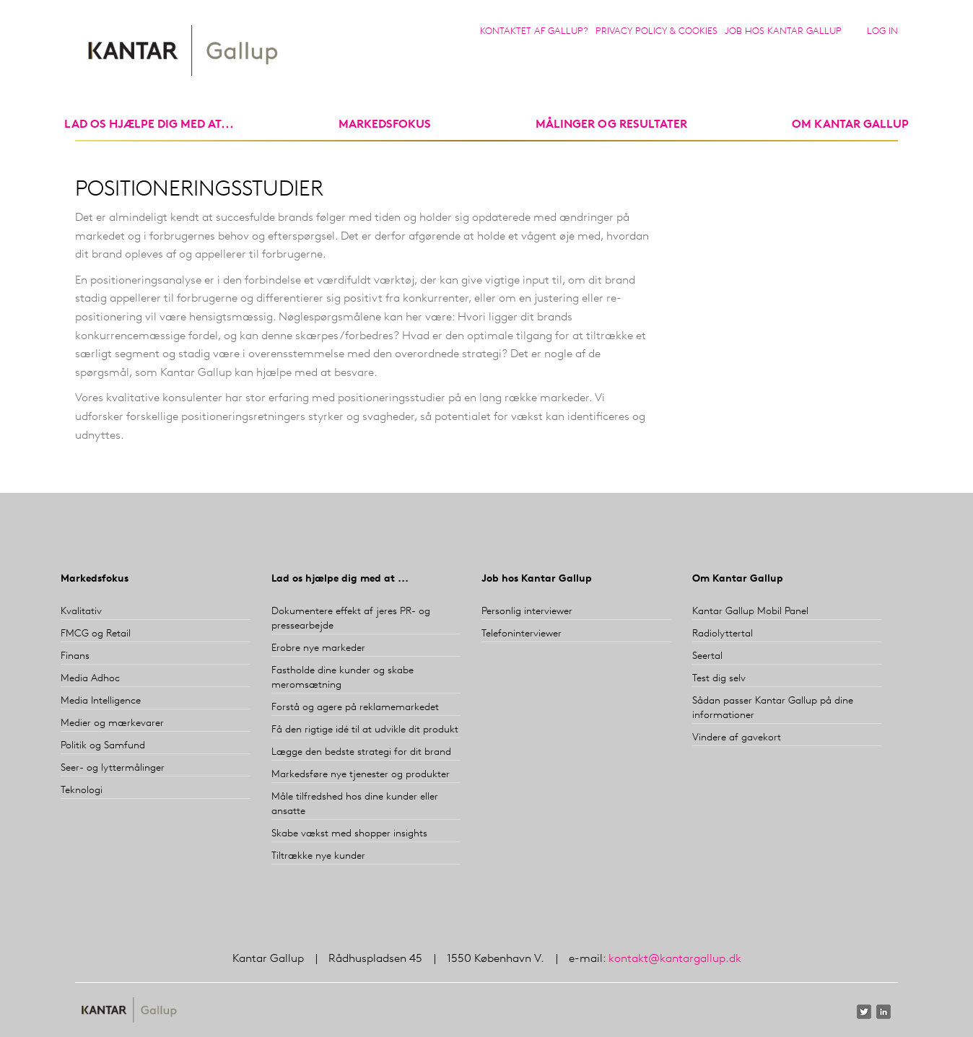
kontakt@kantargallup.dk (674, 959)
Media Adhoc (90, 678)
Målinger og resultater (611, 125)
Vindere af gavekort (736, 737)
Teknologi (81, 790)
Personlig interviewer (526, 611)
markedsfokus (385, 125)
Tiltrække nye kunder (318, 856)
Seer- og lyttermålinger (113, 768)
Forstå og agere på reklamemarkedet (355, 707)
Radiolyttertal (722, 634)
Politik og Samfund (103, 745)
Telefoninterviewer (521, 634)
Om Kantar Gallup (850, 125)
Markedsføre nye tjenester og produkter (360, 774)
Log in (882, 31)
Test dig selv (719, 678)
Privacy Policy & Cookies (656, 31)
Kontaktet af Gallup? (534, 31)
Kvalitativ (81, 611)
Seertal (707, 656)
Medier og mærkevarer (112, 723)
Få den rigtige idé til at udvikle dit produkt (364, 730)
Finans (75, 656)
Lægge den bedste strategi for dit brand (361, 752)
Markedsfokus (94, 579)
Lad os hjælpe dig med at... (149, 125)
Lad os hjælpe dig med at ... (340, 579)
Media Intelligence (101, 701)
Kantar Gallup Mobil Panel (750, 611)
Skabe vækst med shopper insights (349, 833)
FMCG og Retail (96, 634)
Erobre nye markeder (318, 648)
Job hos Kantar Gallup (783, 31)
